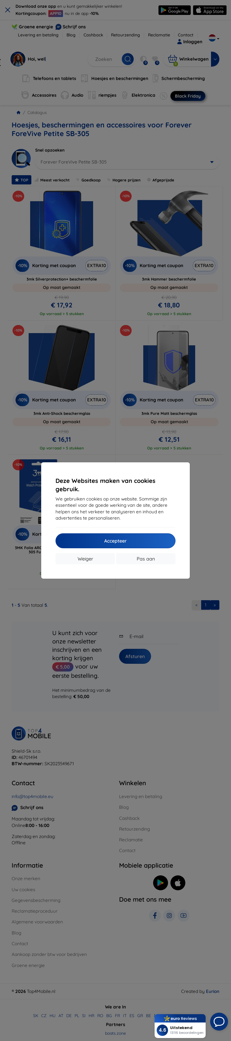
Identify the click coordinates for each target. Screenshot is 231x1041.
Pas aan (146, 559)
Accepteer (115, 541)
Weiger (85, 559)
